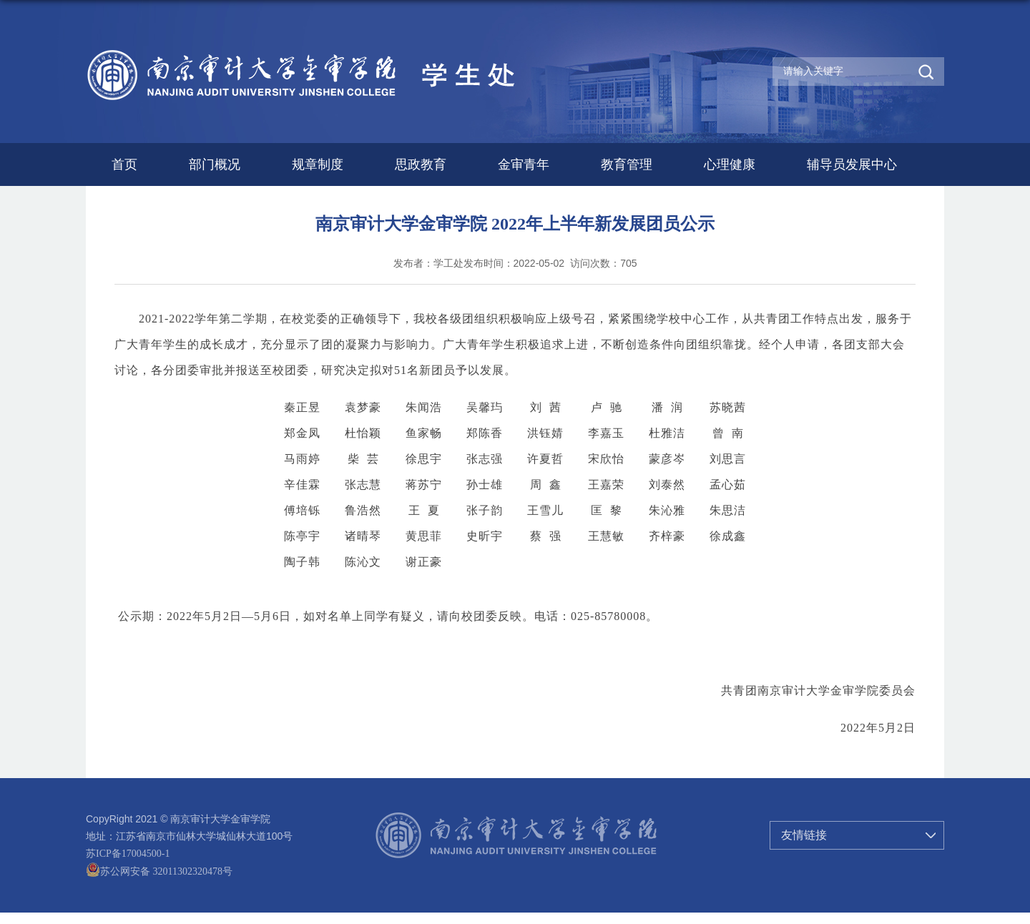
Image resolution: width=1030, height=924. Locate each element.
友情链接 (804, 835)
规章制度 (317, 164)
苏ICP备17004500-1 (128, 853)
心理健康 (729, 164)
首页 (124, 164)
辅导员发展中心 (852, 164)
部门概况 (214, 164)
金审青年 (523, 164)
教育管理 (626, 164)
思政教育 (420, 164)
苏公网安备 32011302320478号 (159, 871)
